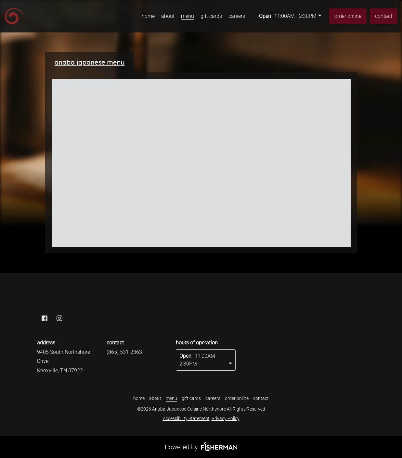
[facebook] (44, 319)
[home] (148, 16)
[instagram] (59, 319)
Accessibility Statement (186, 418)
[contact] (383, 16)
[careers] (236, 16)
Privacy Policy (226, 418)
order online (347, 16)
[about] (168, 16)
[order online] (348, 16)
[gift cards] (211, 16)
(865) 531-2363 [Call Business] (124, 352)
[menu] (187, 16)
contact (383, 16)
